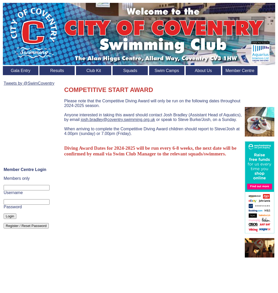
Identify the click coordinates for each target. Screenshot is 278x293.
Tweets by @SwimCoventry (29, 83)
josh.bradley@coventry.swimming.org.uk (118, 119)
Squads (130, 70)
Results (57, 70)
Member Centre (239, 70)
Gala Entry (20, 70)
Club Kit (93, 70)
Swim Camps (167, 70)
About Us (203, 70)
